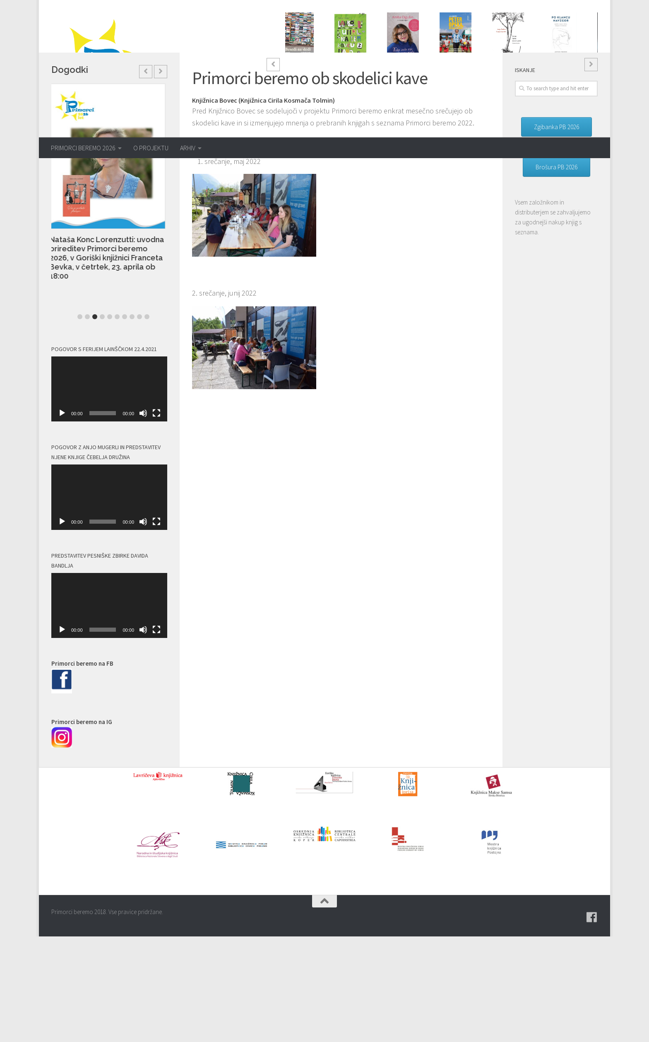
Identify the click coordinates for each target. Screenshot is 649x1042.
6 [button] (427, 109)
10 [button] (457, 109)
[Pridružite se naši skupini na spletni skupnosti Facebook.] (592, 1023)
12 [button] (472, 109)
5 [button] (420, 109)
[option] (301, 47)
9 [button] (449, 109)
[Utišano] (143, 519)
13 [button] (479, 109)
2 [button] (397, 109)
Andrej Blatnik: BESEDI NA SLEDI (301, 69)
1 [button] (390, 109)
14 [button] (487, 109)
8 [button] (442, 109)
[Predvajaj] (62, 519)
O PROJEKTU (150, 148)
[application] (109, 494)
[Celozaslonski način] (156, 519)
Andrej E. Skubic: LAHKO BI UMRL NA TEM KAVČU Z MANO (353, 73)
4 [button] (412, 109)
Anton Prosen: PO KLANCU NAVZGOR (563, 69)
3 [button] (405, 109)
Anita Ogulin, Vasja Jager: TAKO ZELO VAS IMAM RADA (404, 74)
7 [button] (435, 109)
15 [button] (494, 109)
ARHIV (187, 148)
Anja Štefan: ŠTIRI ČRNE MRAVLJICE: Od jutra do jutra (510, 76)
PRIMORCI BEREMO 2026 (83, 148)
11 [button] (464, 109)
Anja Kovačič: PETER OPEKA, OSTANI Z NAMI (458, 71)
